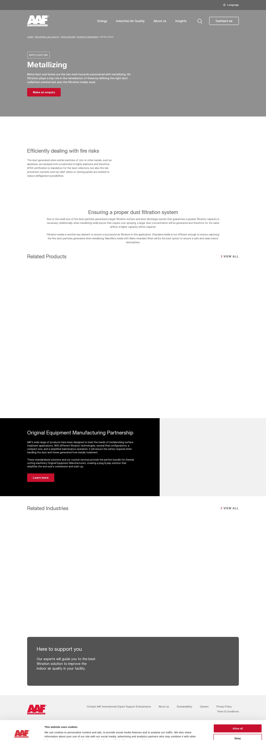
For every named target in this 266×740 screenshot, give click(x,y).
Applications (68, 37)
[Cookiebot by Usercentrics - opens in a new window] (22, 733)
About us (160, 21)
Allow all (238, 710)
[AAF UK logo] (38, 20)
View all (231, 256)
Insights (181, 21)
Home (30, 37)
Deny (238, 720)
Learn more (41, 477)
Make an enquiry (44, 92)
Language (233, 4)
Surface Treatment (88, 37)
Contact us (224, 21)
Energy (102, 21)
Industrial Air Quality (130, 21)
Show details (178, 733)
